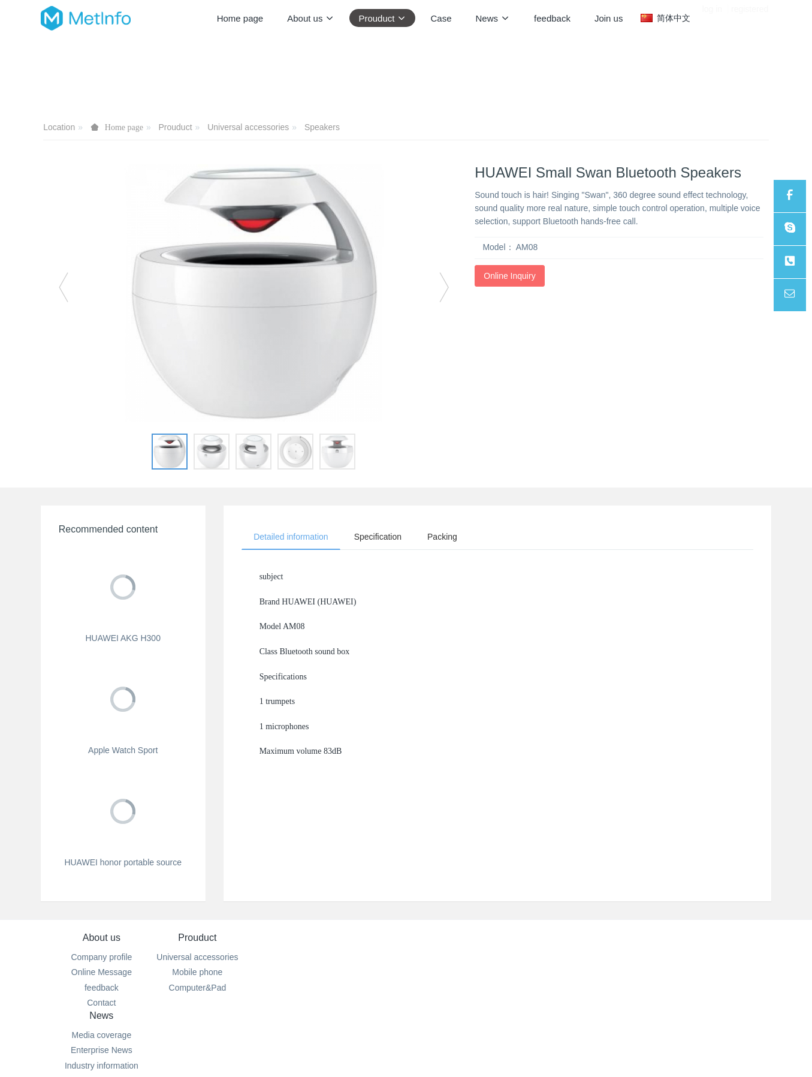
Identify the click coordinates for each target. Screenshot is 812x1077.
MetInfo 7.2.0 (386, 1051)
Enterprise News (345, 972)
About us (101, 937)
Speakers (322, 127)
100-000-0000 (497, 970)
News (345, 937)
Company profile (101, 957)
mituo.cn (481, 1051)
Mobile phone (223, 972)
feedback (101, 987)
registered (749, 18)
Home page (240, 18)
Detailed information (291, 536)
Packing (444, 536)
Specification (378, 536)
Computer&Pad (223, 987)
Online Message (101, 972)
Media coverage (345, 957)
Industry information (345, 987)
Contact (101, 1002)
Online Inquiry (509, 276)
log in (712, 18)
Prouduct (175, 127)
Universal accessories (248, 127)
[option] (254, 293)
